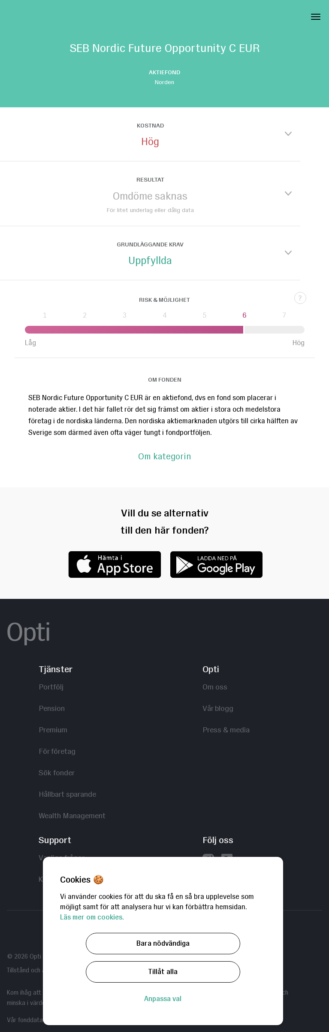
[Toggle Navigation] (316, 15)
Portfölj (51, 686)
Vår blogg (217, 708)
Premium (53, 729)
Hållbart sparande (67, 793)
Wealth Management (72, 815)
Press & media (226, 729)
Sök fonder (57, 772)
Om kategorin (164, 456)
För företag (57, 751)
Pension (52, 708)
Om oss (214, 686)
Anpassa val (162, 999)
